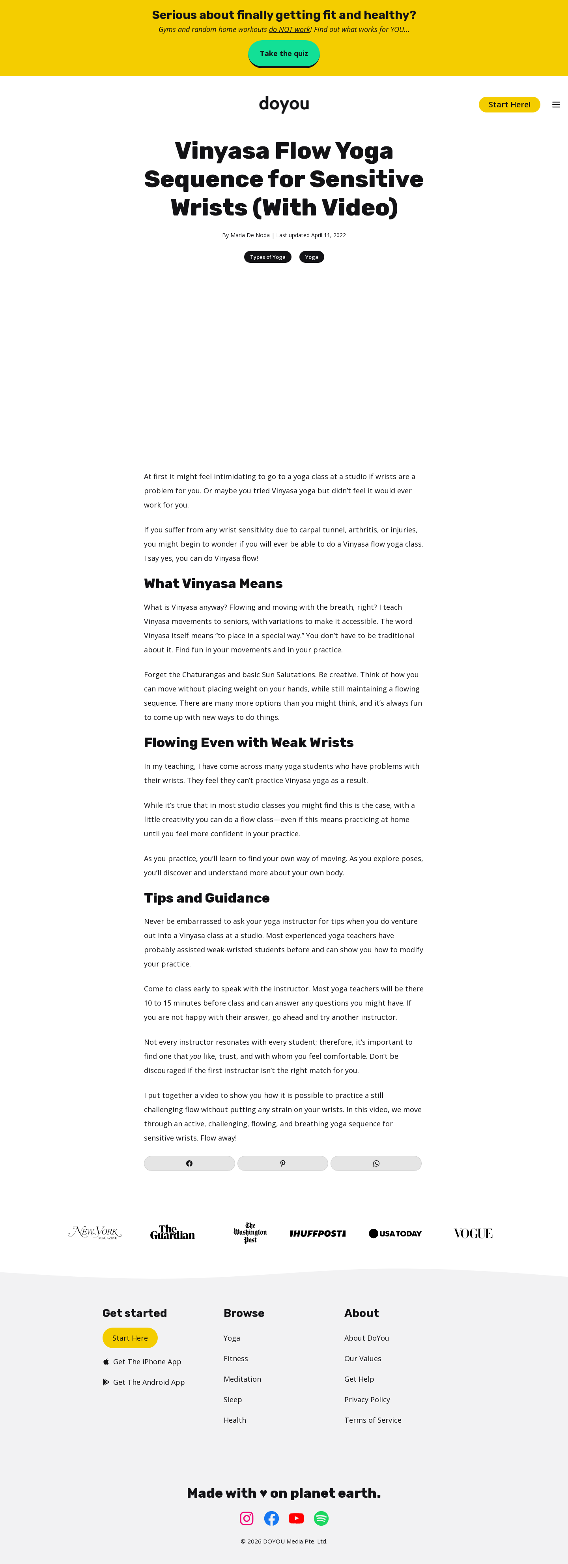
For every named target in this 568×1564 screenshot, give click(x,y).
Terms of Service (373, 1420)
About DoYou (366, 1338)
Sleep (233, 1399)
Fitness (236, 1358)
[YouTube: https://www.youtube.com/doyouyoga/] (296, 1518)
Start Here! (510, 104)
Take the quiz (284, 53)
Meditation (242, 1379)
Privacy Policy (367, 1399)
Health (235, 1420)
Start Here (130, 1338)
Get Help (359, 1379)
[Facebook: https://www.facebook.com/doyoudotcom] (271, 1518)
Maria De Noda (250, 235)
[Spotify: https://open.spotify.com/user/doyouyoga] (321, 1518)
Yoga (311, 256)
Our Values (362, 1358)
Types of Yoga (268, 256)
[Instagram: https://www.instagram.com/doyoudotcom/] (247, 1518)
